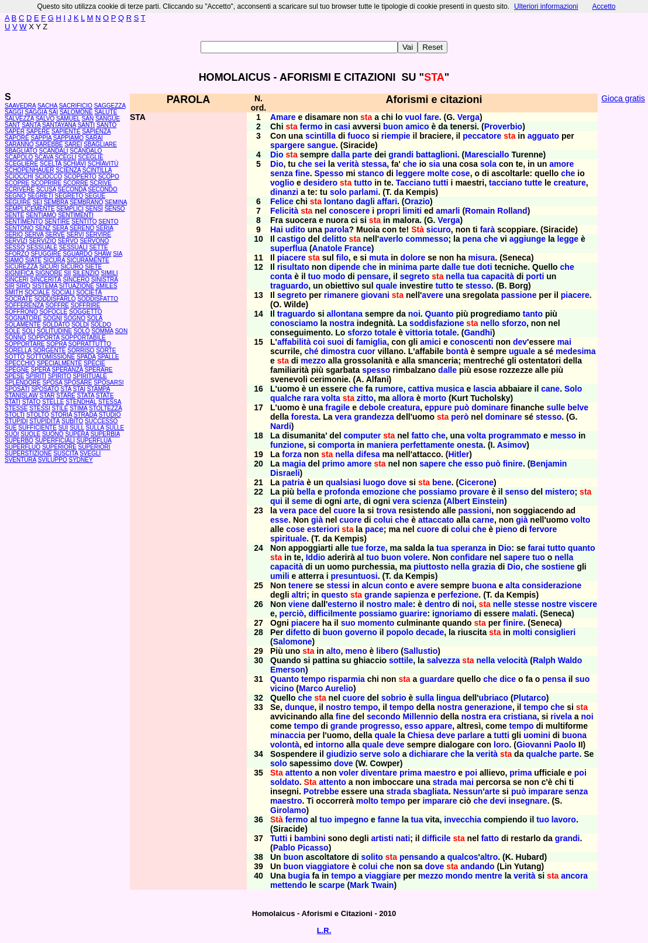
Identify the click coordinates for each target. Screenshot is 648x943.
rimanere (341, 295)
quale (386, 285)
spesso (376, 370)
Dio (277, 154)
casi (342, 126)
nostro (379, 604)
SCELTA (50, 163)
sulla (424, 697)
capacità (497, 276)
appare (438, 726)
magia (293, 463)
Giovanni (534, 744)
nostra (341, 323)
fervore (543, 529)
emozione (381, 491)
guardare (436, 679)
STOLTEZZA (105, 408)
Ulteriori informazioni (546, 6)
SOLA (94, 318)
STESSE (16, 408)
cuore (344, 510)
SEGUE (95, 196)
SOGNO (74, 318)
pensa (554, 679)
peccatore (482, 135)
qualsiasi (343, 482)
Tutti (278, 838)
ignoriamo (452, 613)
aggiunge (527, 239)
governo (361, 632)
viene (298, 604)
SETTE (98, 247)
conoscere (349, 210)
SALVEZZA (19, 118)
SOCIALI (62, 292)
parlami (363, 192)
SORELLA (18, 350)
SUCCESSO (101, 421)
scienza (427, 501)
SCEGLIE (90, 157)
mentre (488, 875)
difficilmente (332, 613)
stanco (370, 173)
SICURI (49, 266)
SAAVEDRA (20, 105)
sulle (556, 407)
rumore (389, 388)
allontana (344, 313)
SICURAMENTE (88, 260)
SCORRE (75, 183)
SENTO (108, 221)
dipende (344, 267)
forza (291, 454)
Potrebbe (321, 791)
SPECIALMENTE (59, 363)
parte (362, 154)
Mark (359, 885)
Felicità (284, 210)
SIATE (33, 260)
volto (580, 519)
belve (577, 407)
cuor (366, 351)
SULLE (115, 427)
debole (372, 407)
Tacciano (413, 182)
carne (483, 519)
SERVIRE (98, 234)
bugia (298, 875)
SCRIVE (101, 183)
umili (279, 576)
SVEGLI (90, 453)
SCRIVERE (20, 189)
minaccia (287, 735)
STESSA (109, 402)
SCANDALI (53, 151)
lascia (484, 388)
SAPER (15, 131)
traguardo (289, 285)
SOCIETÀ (89, 292)
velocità (512, 660)
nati (402, 838)
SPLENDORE (23, 382)
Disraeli (285, 473)
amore (561, 164)
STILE (60, 408)
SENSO (115, 208)
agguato (543, 135)
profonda (342, 491)
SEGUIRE (18, 202)
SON (121, 331)
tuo (314, 276)
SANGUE (107, 118)
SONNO (15, 337)
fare (431, 117)
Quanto (439, 313)
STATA (85, 395)
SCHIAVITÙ (103, 163)
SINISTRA (104, 279)
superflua (288, 248)
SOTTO (15, 357)
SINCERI (17, 279)
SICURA (54, 260)
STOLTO (37, 415)
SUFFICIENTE (37, 427)
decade (430, 632)
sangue (321, 145)
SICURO (72, 266)
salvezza (443, 660)
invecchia (462, 819)
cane (550, 388)
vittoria (419, 332)
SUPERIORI (94, 447)
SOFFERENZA (24, 305)
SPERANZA (67, 369)
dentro (437, 604)
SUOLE (30, 434)
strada (445, 782)
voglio (282, 182)
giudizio (341, 754)
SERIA (104, 228)
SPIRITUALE (90, 376)
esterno (342, 604)
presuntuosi (354, 576)
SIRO (23, 286)
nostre (554, 604)
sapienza (411, 594)
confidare (468, 557)
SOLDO (101, 324)
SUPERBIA (105, 434)
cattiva (420, 388)
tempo (313, 679)
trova (386, 510)
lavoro (564, 819)
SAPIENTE (65, 131)
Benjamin (548, 463)
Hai (276, 229)
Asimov (512, 445)
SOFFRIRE (86, 305)
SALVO (45, 118)
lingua (448, 697)
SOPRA (56, 344)
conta (281, 276)
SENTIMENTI (76, 215)
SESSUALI (73, 247)
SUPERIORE (59, 447)
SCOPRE (17, 183)
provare (474, 491)
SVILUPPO (52, 460)
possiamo (438, 491)
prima (410, 772)
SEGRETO (69, 196)
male (403, 604)
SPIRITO (59, 376)
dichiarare (428, 754)
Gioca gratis (623, 98)
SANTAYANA (59, 125)
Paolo (565, 744)
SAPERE (38, 131)
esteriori (323, 529)
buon (393, 126)
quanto (581, 548)
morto (434, 398)
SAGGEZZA (110, 105)
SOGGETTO (85, 311)
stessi (338, 585)
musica (450, 388)
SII (67, 273)
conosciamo (294, 323)
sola (488, 164)
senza (281, 173)
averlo (391, 239)
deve (445, 735)
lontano (339, 201)
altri (299, 594)
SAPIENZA (96, 131)
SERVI (75, 234)
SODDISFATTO (97, 299)
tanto (533, 313)
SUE (11, 427)
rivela (561, 716)
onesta (470, 445)
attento (299, 772)
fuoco (358, 135)
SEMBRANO (86, 202)
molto (367, 800)
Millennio (420, 716)
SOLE (12, 331)
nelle (502, 604)
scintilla (320, 135)
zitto (365, 398)
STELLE (53, 402)
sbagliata (431, 791)
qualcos (462, 857)
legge (567, 239)
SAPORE (17, 138)
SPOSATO (44, 389)
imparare (545, 791)
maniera (382, 445)
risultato (293, 267)
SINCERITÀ (45, 279)
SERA (60, 228)
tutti (440, 182)
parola (337, 229)
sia (434, 164)
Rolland (512, 210)
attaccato (436, 519)
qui (276, 501)
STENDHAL (81, 402)
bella (306, 491)
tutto (363, 182)
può (462, 407)
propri (388, 210)
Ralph (544, 660)
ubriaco (494, 697)
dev (520, 342)
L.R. (324, 930)
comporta (336, 445)
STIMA (78, 408)
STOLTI (15, 415)
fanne (388, 819)
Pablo (284, 847)
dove (397, 482)
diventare (379, 772)
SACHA (47, 105)
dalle (451, 267)
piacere (291, 257)
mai (564, 342)
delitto (334, 239)
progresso (379, 726)
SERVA (34, 234)
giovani (375, 295)
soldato (284, 782)
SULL (77, 427)
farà (487, 229)
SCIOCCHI (19, 176)
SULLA (95, 427)
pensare (373, 276)
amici (430, 342)
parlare (471, 735)
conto (396, 585)
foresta (305, 416)
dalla (340, 154)
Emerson (287, 669)
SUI (63, 427)
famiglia (371, 342)
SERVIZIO (43, 241)
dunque (300, 707)
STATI (12, 402)
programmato (514, 435)
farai (536, 548)
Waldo (570, 660)
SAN (88, 118)
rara (311, 398)
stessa (374, 164)
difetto (298, 632)
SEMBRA (56, 202)
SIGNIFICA (19, 273)
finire (513, 463)
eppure (438, 407)
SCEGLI (66, 157)
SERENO (82, 228)
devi (498, 800)
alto (333, 651)
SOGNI (52, 318)
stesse (527, 604)
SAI (53, 112)
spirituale (288, 538)
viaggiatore (328, 866)
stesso (478, 285)
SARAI (94, 138)
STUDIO (110, 415)
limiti (412, 210)
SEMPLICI (70, 208)
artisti (382, 838)
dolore (413, 257)
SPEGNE (17, 369)
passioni (474, 510)
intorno (330, 744)
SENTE (14, 215)
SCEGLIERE (21, 163)
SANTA (31, 125)
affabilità (294, 342)
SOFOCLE (53, 311)
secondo (384, 716)
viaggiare (383, 875)
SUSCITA (65, 453)
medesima (575, 351)
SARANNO (19, 144)
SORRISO (80, 350)
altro (489, 857)
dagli (365, 201)
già (317, 519)
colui (383, 519)
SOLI (28, 331)
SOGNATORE (23, 318)
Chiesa (420, 735)
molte (438, 173)
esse (279, 519)
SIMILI (109, 273)
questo (334, 594)
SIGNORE (48, 273)
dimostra (337, 351)
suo (348, 622)
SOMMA (102, 331)
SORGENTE (49, 350)
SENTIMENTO (24, 221)
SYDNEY (81, 460)
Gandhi (478, 332)
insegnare (527, 800)
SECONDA (72, 189)
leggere (410, 173)
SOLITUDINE (54, 331)
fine (302, 173)
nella (455, 276)
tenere (300, 585)
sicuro (438, 229)
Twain (382, 885)
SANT (12, 125)
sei (319, 164)
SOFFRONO (21, 311)
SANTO (106, 125)
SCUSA (46, 189)
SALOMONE (76, 112)
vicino (282, 688)
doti (484, 267)
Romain (480, 210)
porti (535, 276)
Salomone (292, 641)
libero (387, 651)
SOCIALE (37, 292)
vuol (413, 117)
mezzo (313, 360)
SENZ (43, 228)
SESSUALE (41, 247)
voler (348, 772)
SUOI (12, 434)
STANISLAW (21, 395)
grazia (483, 566)
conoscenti (472, 342)
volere (416, 557)
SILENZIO (86, 273)
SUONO (53, 434)
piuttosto (431, 566)
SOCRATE (19, 299)
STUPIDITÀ (44, 421)
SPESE (14, 376)
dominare (489, 407)
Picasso (313, 847)
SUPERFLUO (22, 447)
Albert (458, 501)
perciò (292, 613)
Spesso (328, 173)
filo (342, 257)
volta (330, 398)
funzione (287, 445)
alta (512, 585)
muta (378, 257)
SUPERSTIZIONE (28, 453)
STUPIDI (16, 421)
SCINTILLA (97, 170)
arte (351, 501)
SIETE (93, 266)
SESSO (15, 247)
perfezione (457, 594)
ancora (574, 875)
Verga (468, 117)
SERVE (55, 234)
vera (343, 416)
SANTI (86, 125)
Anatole (327, 248)
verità (348, 164)
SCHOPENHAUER (29, 170)
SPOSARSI (108, 382)
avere (432, 295)
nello (489, 323)
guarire (413, 613)
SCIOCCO (49, 176)
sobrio (393, 697)
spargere (287, 145)
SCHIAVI (74, 163)
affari (387, 201)
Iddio (315, 557)
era (494, 716)
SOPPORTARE (25, 344)
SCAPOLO (19, 157)
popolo (399, 632)
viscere (583, 604)
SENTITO (83, 221)
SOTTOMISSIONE (50, 357)
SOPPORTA (43, 337)
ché (311, 351)
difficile (436, 838)
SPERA (40, 369)
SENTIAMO (41, 215)
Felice (282, 201)
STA (66, 389)
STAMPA (98, 389)
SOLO (82, 331)
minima (402, 267)
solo (338, 192)
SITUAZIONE (76, 286)
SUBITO (72, 421)
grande (378, 594)
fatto (420, 435)
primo (333, 463)
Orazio (417, 201)
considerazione (551, 585)
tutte (533, 182)
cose (460, 173)
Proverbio (503, 126)
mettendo (288, 885)
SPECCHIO (20, 363)
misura (481, 257)
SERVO (68, 241)
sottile (401, 660)
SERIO (14, 234)
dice (507, 679)
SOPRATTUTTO (90, 344)
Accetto (603, 6)
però (459, 416)
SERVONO (94, 241)
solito (372, 857)
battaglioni (436, 154)
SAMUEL (68, 118)
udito (295, 229)
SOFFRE (57, 305)
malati (523, 613)
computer (362, 435)
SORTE (106, 350)
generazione (488, 707)
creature (569, 182)
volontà (284, 744)
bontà (457, 351)
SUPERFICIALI (55, 440)
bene (441, 482)
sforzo (514, 323)
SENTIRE (57, 221)
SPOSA (52, 382)
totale (385, 332)
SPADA (86, 357)
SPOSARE (78, 382)
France (357, 248)
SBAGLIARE (100, 144)
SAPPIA (40, 138)
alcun (372, 585)
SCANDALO (86, 151)
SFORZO (17, 254)
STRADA (85, 415)
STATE (105, 395)
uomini (536, 735)
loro (501, 744)
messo (563, 435)
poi (471, 772)
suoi (335, 342)
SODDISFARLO (54, 299)
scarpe (331, 885)
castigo (291, 239)
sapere (432, 463)
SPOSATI (17, 389)
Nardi (280, 426)
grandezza (374, 416)
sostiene (558, 566)
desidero (320, 182)
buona (484, 585)
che (305, 164)
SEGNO (15, 196)
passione (519, 295)
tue (469, 267)
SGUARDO (77, 254)
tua (473, 276)
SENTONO (19, 228)
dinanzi (284, 192)
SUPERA (77, 434)
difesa (368, 454)
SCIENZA (68, 170)
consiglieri (555, 632)
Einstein (488, 501)
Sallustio (420, 651)
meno (356, 651)
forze (375, 548)
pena (472, 239)
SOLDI (80, 324)
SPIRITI (36, 376)
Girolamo (288, 810)
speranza (469, 548)
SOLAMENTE (23, 324)
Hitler (458, 454)
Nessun (468, 791)
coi (319, 342)
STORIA (62, 415)
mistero (560, 491)
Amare (283, 117)
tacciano (505, 182)
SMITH (14, 292)
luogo (374, 482)
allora (403, 398)
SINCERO (76, 279)
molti (522, 632)
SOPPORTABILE (83, 337)
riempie (396, 135)
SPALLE (108, 357)
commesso (426, 239)
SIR (10, 286)
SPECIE (94, 363)
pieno (506, 529)
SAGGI (14, 112)
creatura (404, 407)
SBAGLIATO (21, 151)
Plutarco (529, 697)
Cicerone (476, 482)
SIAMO (14, 260)
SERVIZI (16, 241)
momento (375, 622)
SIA (117, 254)
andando (477, 866)
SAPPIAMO (68, 138)
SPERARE (99, 369)
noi (414, 313)
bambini (310, 838)
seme (302, 501)
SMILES (107, 286)
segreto (415, 276)
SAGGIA (36, 112)
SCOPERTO (80, 176)
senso (516, 491)
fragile (337, 407)
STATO (31, 402)
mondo (459, 875)
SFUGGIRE (45, 254)
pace (307, 510)
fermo (311, 126)
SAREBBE (49, 144)
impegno (351, 819)
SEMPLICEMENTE (30, 208)
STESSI (39, 408)
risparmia (346, 679)
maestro (440, 772)
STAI (79, 389)
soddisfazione (436, 323)
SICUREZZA (21, 266)
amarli (448, 210)
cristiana (520, 716)
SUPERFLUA (94, 440)
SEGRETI (40, 196)
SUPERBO (19, 440)
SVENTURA (20, 460)
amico (417, 126)
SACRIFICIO (75, 105)
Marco (311, 688)
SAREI (73, 144)
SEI (37, 202)
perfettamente (428, 445)
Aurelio (339, 688)
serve (370, 754)
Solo (573, 388)
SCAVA (44, 157)
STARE (65, 395)
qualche (285, 398)
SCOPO (108, 176)
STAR (46, 395)
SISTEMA (44, 286)
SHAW (103, 254)
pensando (418, 857)
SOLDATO (56, 324)
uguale (522, 351)
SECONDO (103, 189)
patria (293, 482)
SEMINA (116, 202)
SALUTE (105, 112)
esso (473, 463)
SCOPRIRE (46, 183)
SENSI (94, 208)
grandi (400, 154)
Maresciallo (486, 154)
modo (334, 276)
